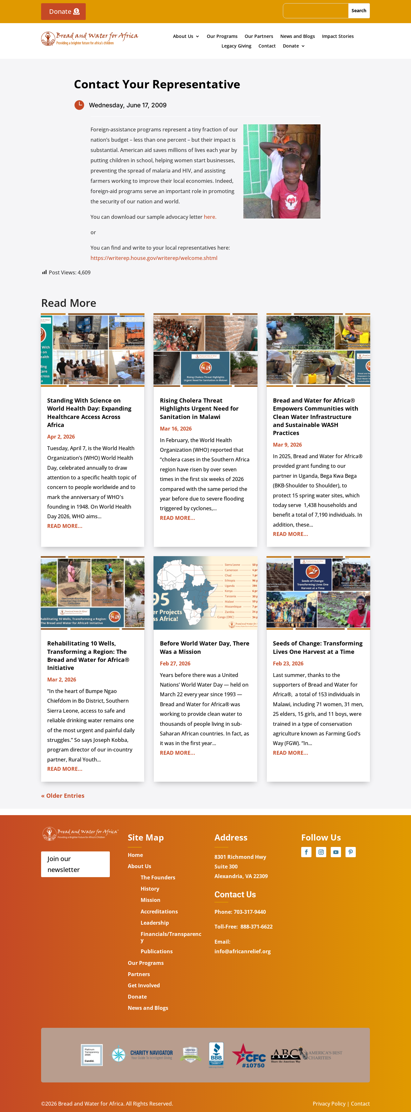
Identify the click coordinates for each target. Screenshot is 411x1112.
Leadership (155, 922)
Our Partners (259, 36)
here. (210, 216)
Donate (60, 11)
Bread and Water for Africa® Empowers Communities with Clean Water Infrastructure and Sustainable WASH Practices (315, 416)
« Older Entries (62, 795)
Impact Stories (338, 36)
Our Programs (222, 36)
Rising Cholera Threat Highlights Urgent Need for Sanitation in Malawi (199, 408)
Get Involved (144, 985)
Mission (151, 899)
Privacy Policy (329, 1103)
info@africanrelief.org (242, 951)
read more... (65, 525)
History (150, 888)
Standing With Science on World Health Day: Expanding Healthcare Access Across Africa (89, 412)
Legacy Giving (236, 46)
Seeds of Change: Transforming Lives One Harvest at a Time (318, 647)
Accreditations (159, 911)
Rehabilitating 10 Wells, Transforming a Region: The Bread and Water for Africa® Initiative (88, 655)
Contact (267, 46)
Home (135, 854)
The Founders (158, 877)
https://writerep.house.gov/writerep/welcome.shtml (154, 258)
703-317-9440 (249, 911)
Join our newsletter (64, 864)
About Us (183, 36)
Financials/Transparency (171, 937)
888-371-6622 (256, 926)
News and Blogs (297, 36)
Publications (157, 951)
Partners (139, 974)
